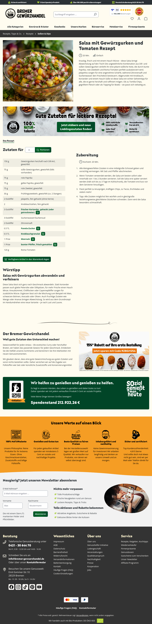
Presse (90, 562)
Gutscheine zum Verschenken (134, 555)
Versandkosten (82, 615)
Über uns (91, 541)
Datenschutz (59, 548)
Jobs (89, 570)
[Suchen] (95, 14)
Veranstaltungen (94, 552)
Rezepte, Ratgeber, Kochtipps (134, 541)
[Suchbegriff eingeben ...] (73, 14)
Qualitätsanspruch (95, 555)
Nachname (33, 500)
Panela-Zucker (28, 228)
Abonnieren (40, 514)
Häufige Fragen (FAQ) (63, 570)
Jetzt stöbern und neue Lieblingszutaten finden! (76, 127)
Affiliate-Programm (130, 562)
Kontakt (57, 566)
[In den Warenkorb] (38, 212)
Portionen (43, 149)
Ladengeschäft (94, 548)
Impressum (59, 541)
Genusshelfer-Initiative (97, 545)
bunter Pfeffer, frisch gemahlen (36, 244)
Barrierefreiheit (61, 552)
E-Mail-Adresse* (10, 488)
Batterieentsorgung (62, 562)
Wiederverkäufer (129, 545)
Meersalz (25, 239)
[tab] (8, 141)
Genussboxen (127, 552)
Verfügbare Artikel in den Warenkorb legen (27, 259)
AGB (55, 545)
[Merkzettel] (132, 19)
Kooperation (93, 566)
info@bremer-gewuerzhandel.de (26, 558)
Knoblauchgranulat (30, 233)
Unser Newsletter (129, 559)
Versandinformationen (64, 559)
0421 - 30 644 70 (20, 545)
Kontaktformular (36, 562)
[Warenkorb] (145, 19)
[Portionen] (30, 150)
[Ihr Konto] (139, 19)
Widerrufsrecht (60, 555)
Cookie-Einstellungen (63, 573)
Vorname (7, 500)
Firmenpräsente (128, 548)
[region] (38, 70)
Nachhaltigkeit (93, 559)
